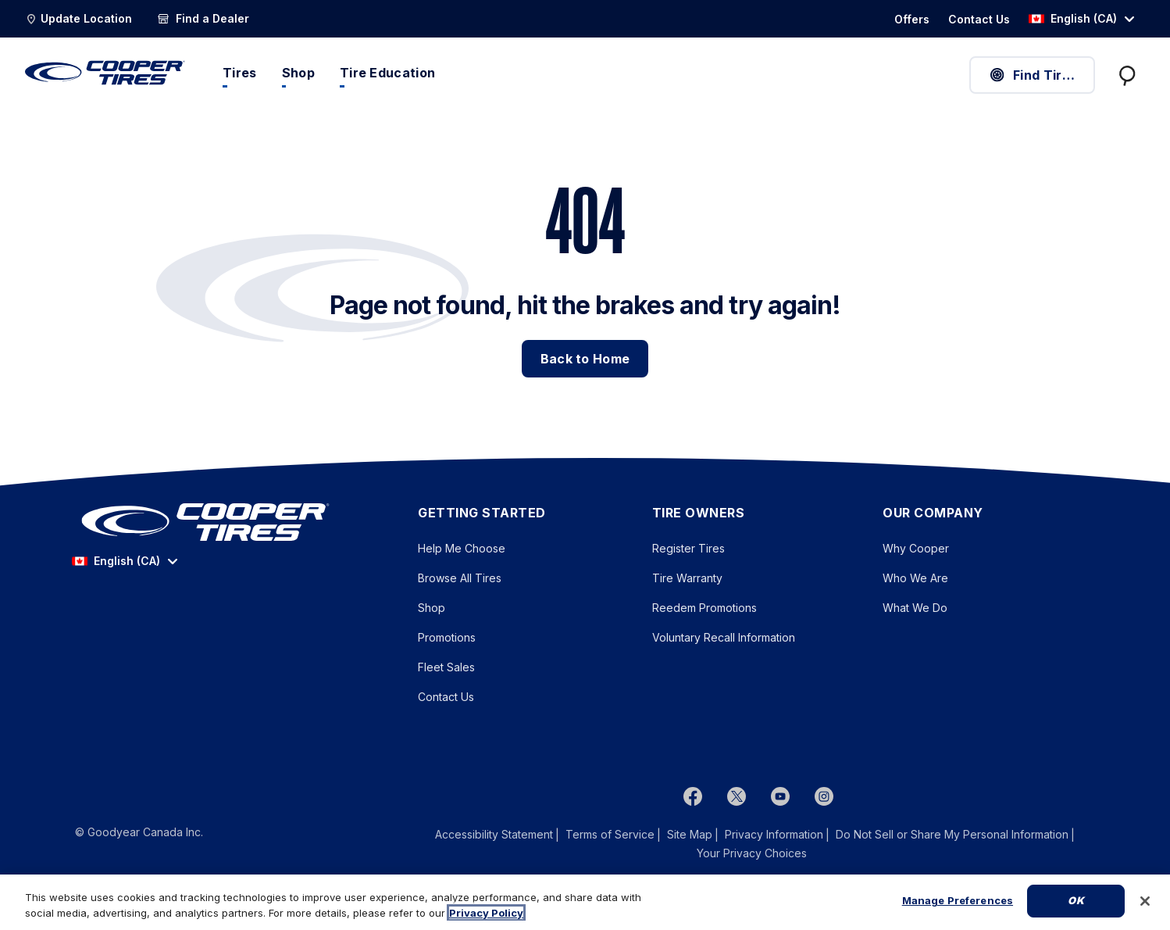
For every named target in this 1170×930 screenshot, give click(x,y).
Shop (431, 607)
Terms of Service (610, 834)
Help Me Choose (461, 548)
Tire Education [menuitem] (387, 72)
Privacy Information (774, 834)
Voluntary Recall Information (723, 637)
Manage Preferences (957, 900)
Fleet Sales (446, 667)
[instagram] (824, 795)
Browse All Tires (459, 578)
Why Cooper (916, 548)
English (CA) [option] (1073, 18)
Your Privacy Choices (752, 853)
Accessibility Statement (494, 834)
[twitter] (736, 795)
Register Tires (688, 548)
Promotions (447, 637)
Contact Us (446, 696)
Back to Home (585, 359)
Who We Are (915, 578)
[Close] (1145, 901)
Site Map (689, 834)
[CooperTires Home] (105, 72)
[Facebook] (692, 795)
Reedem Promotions (704, 607)
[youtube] (780, 795)
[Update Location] (78, 18)
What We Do (915, 607)
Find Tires (1032, 75)
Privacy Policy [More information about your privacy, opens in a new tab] (486, 913)
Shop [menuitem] (298, 72)
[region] (585, 902)
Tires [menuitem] (240, 72)
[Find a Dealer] (203, 18)
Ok (1075, 900)
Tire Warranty (687, 578)
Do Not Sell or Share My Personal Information (952, 834)
